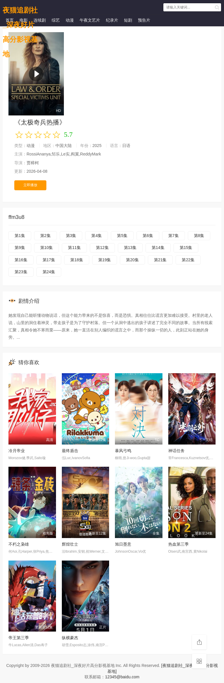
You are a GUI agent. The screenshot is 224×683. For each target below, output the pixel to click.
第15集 (186, 247)
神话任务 (176, 450)
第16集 (21, 259)
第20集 (132, 259)
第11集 (74, 247)
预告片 (144, 20)
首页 (10, 20)
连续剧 (40, 20)
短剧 (128, 20)
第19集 (104, 259)
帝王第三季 (18, 637)
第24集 (49, 271)
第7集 (173, 235)
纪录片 (112, 20)
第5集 (122, 235)
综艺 (56, 20)
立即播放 (30, 185)
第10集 (46, 247)
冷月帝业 (16, 450)
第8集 (199, 235)
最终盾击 (70, 450)
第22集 (188, 259)
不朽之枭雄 (18, 544)
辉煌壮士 (70, 544)
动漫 (70, 20)
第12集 (102, 247)
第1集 (20, 235)
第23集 (21, 271)
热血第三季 (178, 544)
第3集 (71, 235)
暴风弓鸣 (123, 450)
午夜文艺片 (90, 20)
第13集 (130, 247)
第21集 (160, 259)
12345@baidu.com (122, 677)
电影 (24, 20)
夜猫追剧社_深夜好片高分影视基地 (20, 9)
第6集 (148, 235)
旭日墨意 (123, 544)
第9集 (20, 247)
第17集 (49, 259)
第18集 (76, 259)
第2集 (45, 235)
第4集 (96, 235)
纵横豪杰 (70, 637)
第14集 (158, 247)
